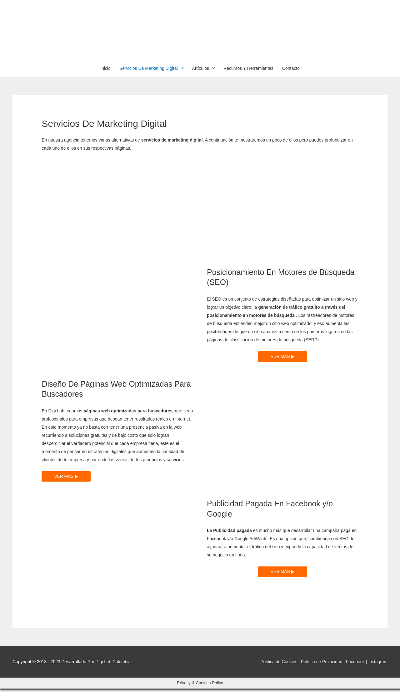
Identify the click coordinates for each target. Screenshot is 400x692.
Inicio (105, 71)
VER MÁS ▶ (282, 360)
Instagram (378, 665)
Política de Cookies (277, 665)
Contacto (291, 71)
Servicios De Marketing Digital (148, 71)
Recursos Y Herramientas (248, 71)
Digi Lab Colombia (113, 665)
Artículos (200, 71)
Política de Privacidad (321, 665)
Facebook (354, 665)
